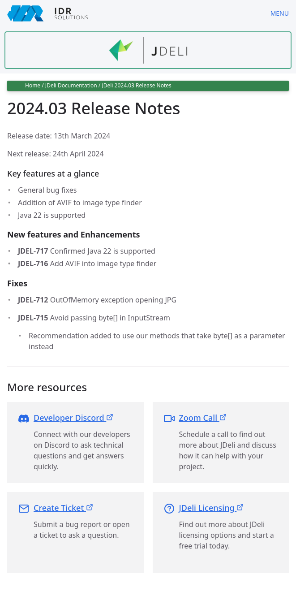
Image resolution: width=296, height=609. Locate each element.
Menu (279, 13)
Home (32, 85)
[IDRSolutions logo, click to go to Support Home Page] (131, 13)
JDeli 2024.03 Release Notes (136, 85)
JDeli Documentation (71, 85)
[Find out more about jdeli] (148, 50)
